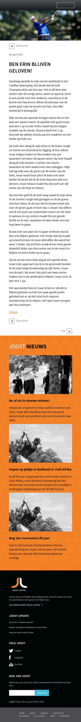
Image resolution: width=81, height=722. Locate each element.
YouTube (18, 664)
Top (62, 330)
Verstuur (42, 693)
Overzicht (22, 45)
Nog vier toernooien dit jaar (29, 538)
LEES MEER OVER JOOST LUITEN (24, 604)
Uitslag (13, 312)
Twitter (17, 650)
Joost (27, 346)
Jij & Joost (39, 716)
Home (21, 713)
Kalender (24, 716)
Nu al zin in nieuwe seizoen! (29, 400)
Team (52, 716)
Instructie (58, 713)
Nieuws (44, 713)
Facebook (18, 657)
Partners (64, 716)
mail (28, 701)
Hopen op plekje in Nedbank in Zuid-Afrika (40, 469)
